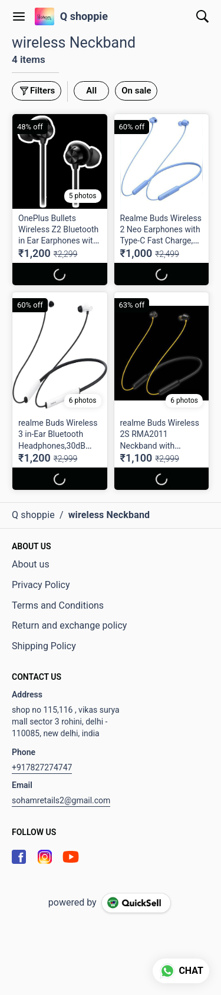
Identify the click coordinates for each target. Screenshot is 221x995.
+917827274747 (42, 767)
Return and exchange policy (69, 625)
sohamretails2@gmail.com (61, 800)
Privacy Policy (41, 584)
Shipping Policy (44, 646)
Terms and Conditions (58, 605)
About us (31, 564)
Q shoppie (84, 16)
